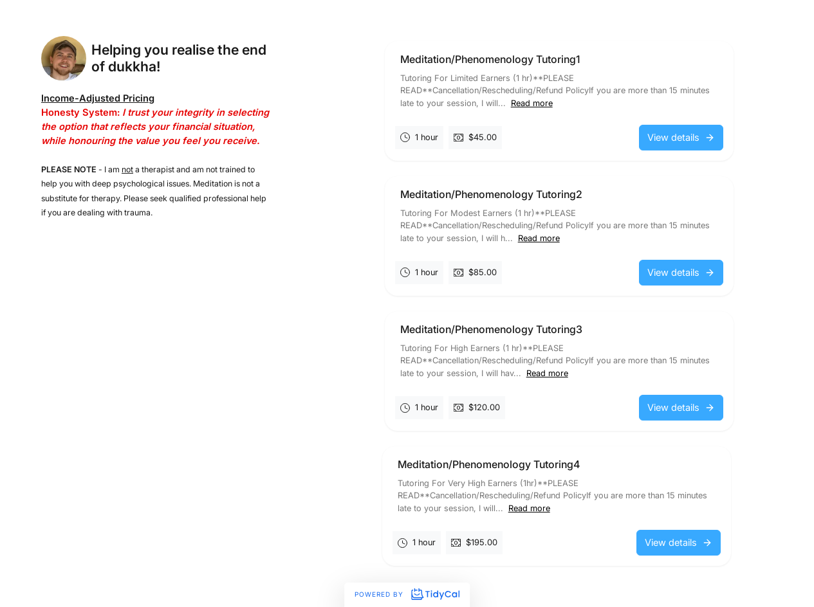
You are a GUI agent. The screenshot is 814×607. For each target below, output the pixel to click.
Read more (532, 103)
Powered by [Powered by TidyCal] (407, 594)
